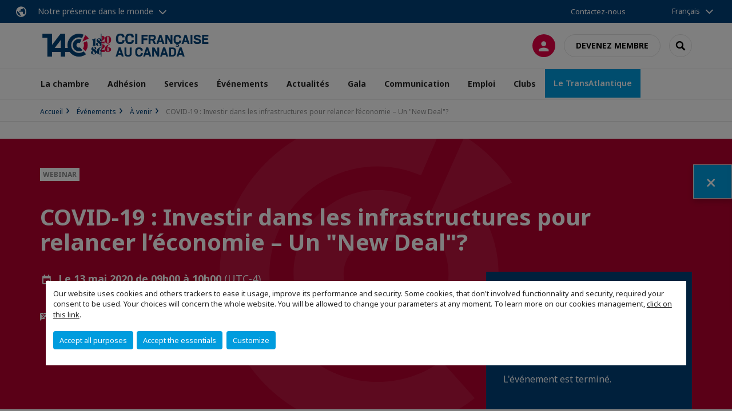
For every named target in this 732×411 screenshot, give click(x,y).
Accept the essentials (179, 340)
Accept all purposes (93, 340)
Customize (251, 340)
